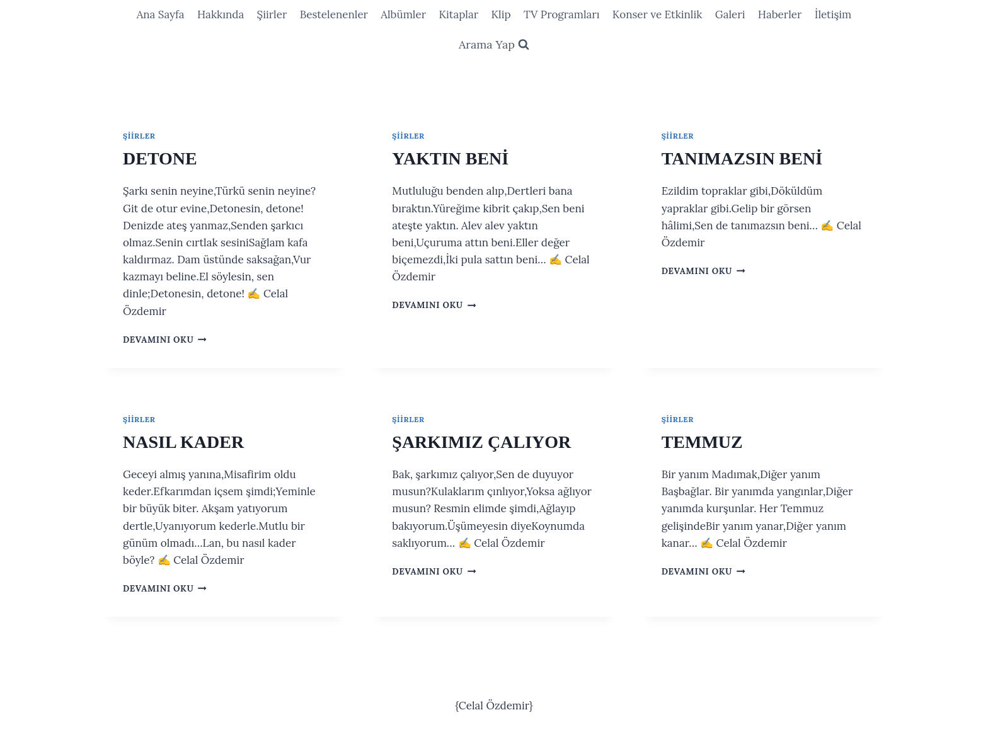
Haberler (780, 14)
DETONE (160, 158)
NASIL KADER (183, 442)
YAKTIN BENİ (450, 158)
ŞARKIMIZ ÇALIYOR (481, 442)
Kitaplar (458, 14)
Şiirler (272, 14)
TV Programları (561, 14)
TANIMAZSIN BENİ (742, 158)
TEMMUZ (702, 442)
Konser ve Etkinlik (657, 14)
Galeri (730, 14)
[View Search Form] (494, 45)
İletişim (833, 14)
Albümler (403, 14)
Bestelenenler (334, 14)
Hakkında (220, 14)
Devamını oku (165, 339)
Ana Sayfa (161, 14)
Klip (500, 14)
